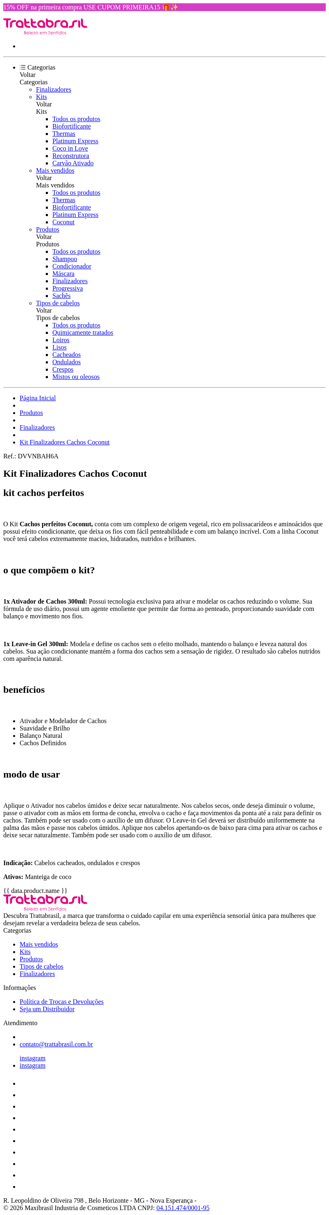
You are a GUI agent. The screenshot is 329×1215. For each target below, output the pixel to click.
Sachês (61, 295)
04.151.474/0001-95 (183, 1207)
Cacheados (66, 354)
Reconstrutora (70, 155)
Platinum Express (75, 141)
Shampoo (64, 258)
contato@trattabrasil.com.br (56, 1044)
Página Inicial (38, 397)
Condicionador (71, 266)
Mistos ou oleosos (76, 376)
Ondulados (66, 361)
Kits (41, 96)
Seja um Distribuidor (47, 1008)
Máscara (63, 273)
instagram (32, 1058)
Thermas (63, 133)
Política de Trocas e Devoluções (62, 1001)
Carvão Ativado (73, 163)
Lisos (59, 347)
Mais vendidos (55, 170)
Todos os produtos (76, 118)
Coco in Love (70, 148)
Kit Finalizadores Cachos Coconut (65, 442)
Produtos (47, 229)
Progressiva (67, 288)
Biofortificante (71, 126)
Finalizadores (53, 89)
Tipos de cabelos (58, 303)
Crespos (63, 369)
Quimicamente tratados (82, 332)
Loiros (61, 339)
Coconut (63, 222)
